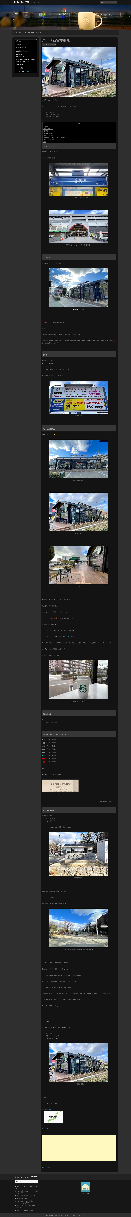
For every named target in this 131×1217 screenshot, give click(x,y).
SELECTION (31, 32)
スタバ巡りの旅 (21, 2)
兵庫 (50, 1109)
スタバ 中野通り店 (22, 1198)
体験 (76, 701)
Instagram (38, 32)
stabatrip (53, 44)
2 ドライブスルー (48, 129)
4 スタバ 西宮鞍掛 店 (49, 133)
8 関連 (44, 142)
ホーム (15, 32)
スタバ (67, 636)
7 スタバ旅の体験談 (48, 140)
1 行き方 (45, 127)
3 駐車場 (45, 131)
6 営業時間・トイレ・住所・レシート (54, 137)
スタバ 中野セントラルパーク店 (26, 1195)
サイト (57, 363)
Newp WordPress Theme (57, 1215)
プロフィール (22, 32)
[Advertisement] (79, 1148)
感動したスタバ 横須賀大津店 (25, 1210)
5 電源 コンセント (48, 135)
